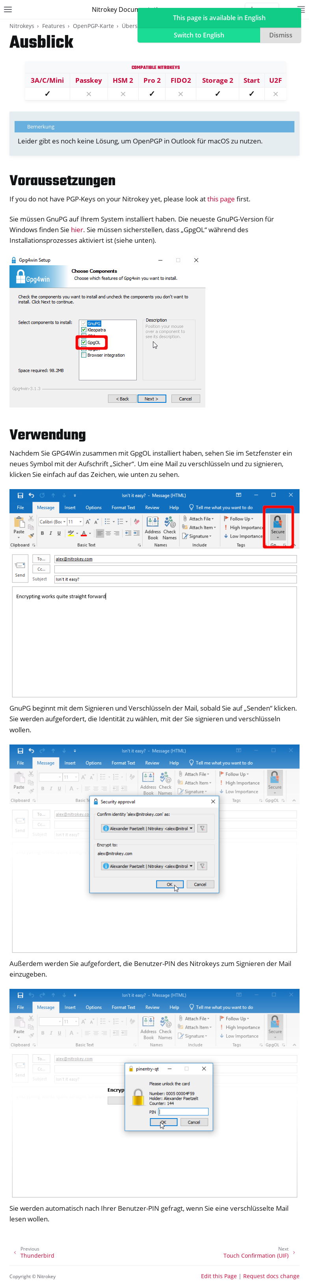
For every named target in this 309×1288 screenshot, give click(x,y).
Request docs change (271, 1276)
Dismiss (280, 35)
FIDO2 (181, 80)
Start (252, 80)
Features (53, 26)
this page (221, 198)
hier (77, 229)
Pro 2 (152, 80)
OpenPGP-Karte (93, 26)
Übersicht (134, 26)
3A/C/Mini (47, 80)
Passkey (88, 80)
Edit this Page (219, 1276)
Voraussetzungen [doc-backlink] (62, 181)
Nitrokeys (21, 26)
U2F (275, 80)
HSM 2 (123, 80)
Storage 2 (217, 80)
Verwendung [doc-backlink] (47, 435)
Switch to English (199, 35)
